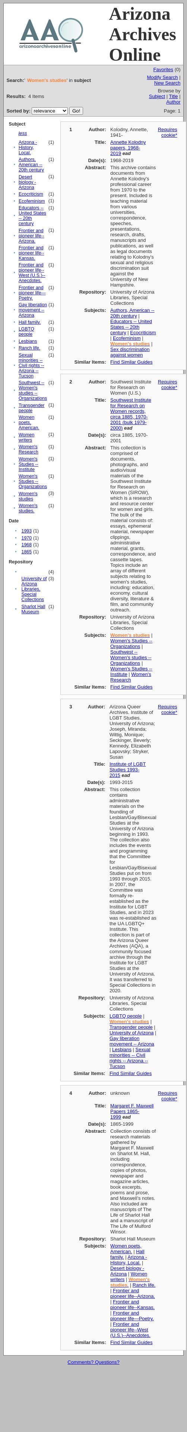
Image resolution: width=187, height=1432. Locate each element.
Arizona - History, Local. (28, 147)
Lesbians (28, 341)
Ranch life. (29, 348)
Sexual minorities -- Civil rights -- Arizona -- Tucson (31, 366)
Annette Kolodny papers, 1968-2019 (128, 147)
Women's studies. (28, 508)
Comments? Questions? (93, 1362)
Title (173, 96)
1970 (27, 538)
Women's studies (28, 496)
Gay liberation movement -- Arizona (33, 310)
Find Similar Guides (131, 362)
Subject (157, 96)
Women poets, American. (29, 422)
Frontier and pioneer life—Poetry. (32, 293)
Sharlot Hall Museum (33, 609)
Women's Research (28, 449)
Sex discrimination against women (130, 352)
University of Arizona (132, 1033)
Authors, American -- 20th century (31, 165)
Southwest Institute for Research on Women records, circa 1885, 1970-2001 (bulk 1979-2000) (130, 414)
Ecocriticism (31, 194)
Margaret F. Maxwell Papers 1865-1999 (131, 1111)
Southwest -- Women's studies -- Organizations (33, 390)
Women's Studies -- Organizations (33, 481)
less (22, 133)
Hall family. (30, 322)
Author (173, 102)
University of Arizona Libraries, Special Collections (34, 589)
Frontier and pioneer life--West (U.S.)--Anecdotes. (32, 272)
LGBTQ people (26, 331)
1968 (27, 544)
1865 (27, 551)
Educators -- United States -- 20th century (131, 327)
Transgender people (32, 408)
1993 (27, 531)
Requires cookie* (167, 132)
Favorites (163, 69)
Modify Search (162, 77)
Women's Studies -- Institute (28, 464)
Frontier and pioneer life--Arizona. (31, 236)
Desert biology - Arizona (27, 182)
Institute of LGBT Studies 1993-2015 (128, 769)
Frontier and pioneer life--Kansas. (31, 253)
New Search (167, 83)
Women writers (26, 437)
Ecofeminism (32, 201)
